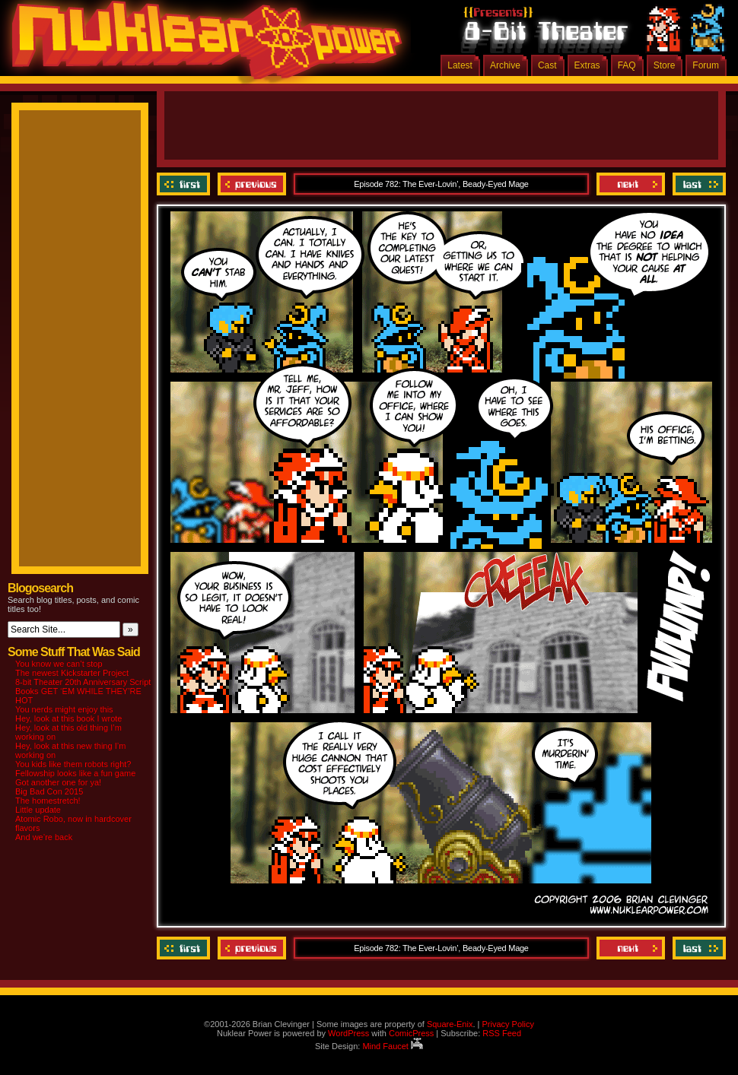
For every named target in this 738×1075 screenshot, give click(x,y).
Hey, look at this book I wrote (68, 718)
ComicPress (411, 1033)
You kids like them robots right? (73, 764)
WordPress (348, 1033)
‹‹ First (185, 184)
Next (631, 184)
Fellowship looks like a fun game (75, 773)
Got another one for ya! (58, 782)
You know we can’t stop (59, 663)
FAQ (627, 65)
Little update (38, 809)
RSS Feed (501, 1033)
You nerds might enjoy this (64, 709)
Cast (547, 65)
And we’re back (43, 837)
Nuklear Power (201, 45)
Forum (705, 65)
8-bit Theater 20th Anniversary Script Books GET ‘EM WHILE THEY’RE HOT (83, 691)
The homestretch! (48, 800)
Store (665, 65)
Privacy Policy (507, 1024)
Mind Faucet (392, 1046)
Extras (587, 65)
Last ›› (697, 184)
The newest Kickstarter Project (72, 672)
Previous (252, 184)
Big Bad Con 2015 (49, 791)
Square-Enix (450, 1024)
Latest (459, 65)
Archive (505, 65)
